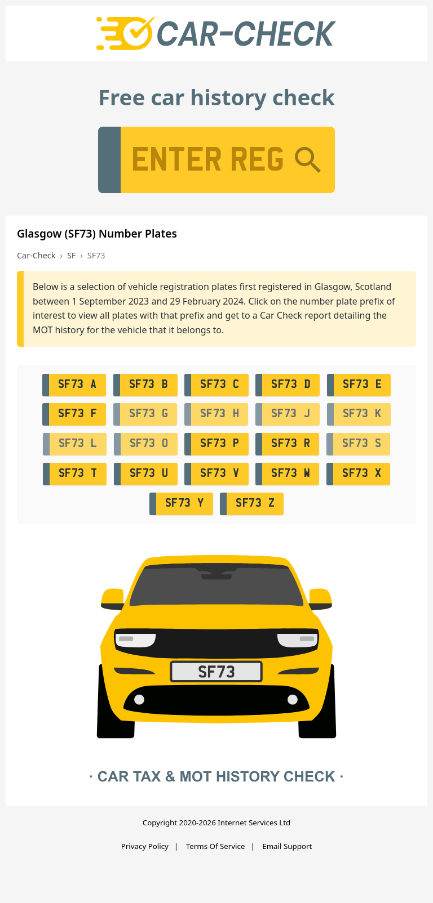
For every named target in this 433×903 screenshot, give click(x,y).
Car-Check (36, 255)
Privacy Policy (145, 846)
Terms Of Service (215, 846)
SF (71, 255)
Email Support (287, 846)
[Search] (308, 160)
